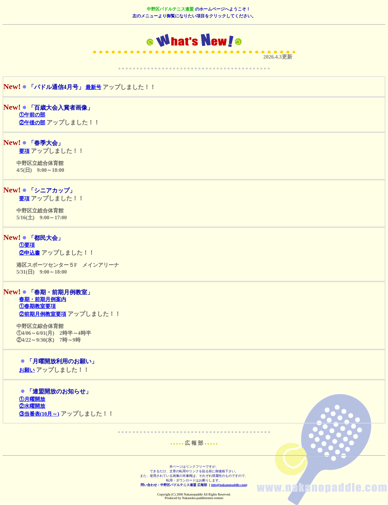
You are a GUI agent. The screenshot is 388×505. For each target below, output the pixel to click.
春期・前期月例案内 (42, 299)
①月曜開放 (32, 399)
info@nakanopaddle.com (228, 485)
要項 (24, 151)
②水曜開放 (32, 406)
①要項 (27, 245)
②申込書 (29, 253)
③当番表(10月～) (39, 414)
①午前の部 (32, 114)
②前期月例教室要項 (42, 314)
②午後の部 (32, 122)
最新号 (93, 87)
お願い (27, 370)
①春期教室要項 (37, 306)
